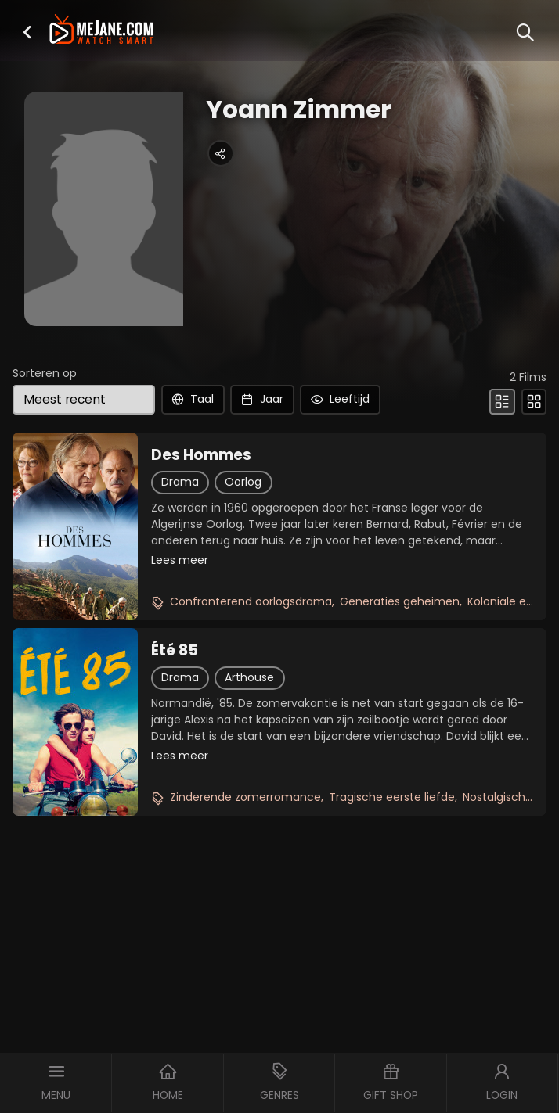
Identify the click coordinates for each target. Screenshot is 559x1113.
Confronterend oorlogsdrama (251, 601)
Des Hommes (201, 455)
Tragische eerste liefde (392, 797)
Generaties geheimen (400, 601)
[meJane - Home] (101, 30)
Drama (180, 482)
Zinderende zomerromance (245, 797)
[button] (27, 32)
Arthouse (249, 677)
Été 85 (174, 650)
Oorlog (243, 482)
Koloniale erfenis (512, 601)
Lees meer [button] (179, 560)
